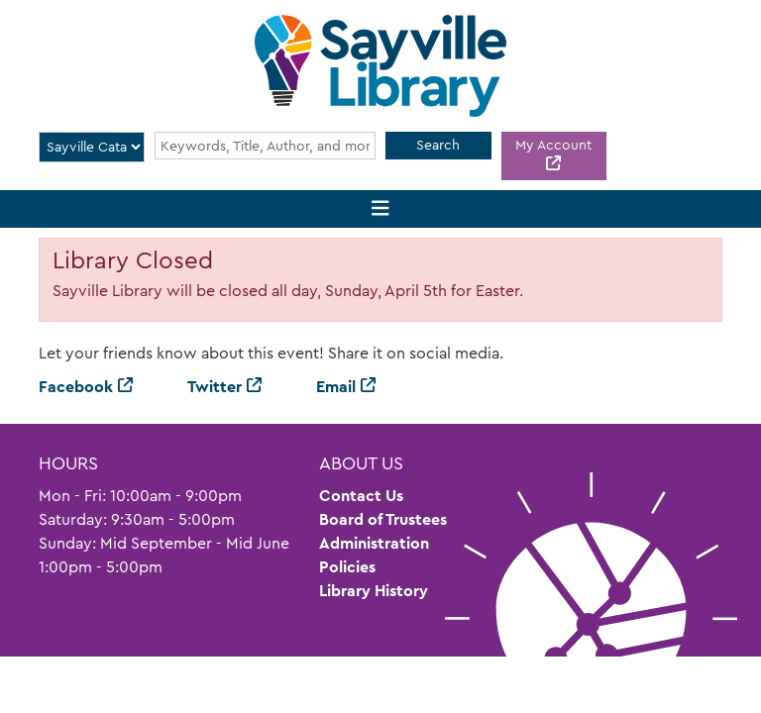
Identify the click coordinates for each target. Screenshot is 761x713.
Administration (374, 543)
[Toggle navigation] (381, 209)
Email (336, 386)
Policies (347, 567)
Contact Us (361, 495)
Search (438, 144)
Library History (373, 590)
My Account (553, 144)
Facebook (76, 386)
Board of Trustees (383, 519)
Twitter (214, 386)
